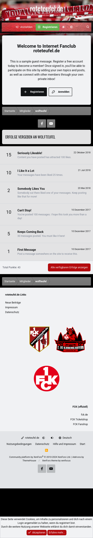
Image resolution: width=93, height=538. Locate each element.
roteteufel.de (30, 437)
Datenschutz (12, 312)
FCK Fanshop (80, 424)
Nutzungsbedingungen (19, 444)
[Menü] (7, 27)
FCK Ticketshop (79, 419)
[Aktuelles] (79, 27)
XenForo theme (50, 460)
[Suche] (88, 27)
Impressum (11, 307)
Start (82, 444)
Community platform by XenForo (40, 457)
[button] (71, 27)
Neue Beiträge (13, 302)
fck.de (84, 414)
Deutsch (65, 437)
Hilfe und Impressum (64, 444)
